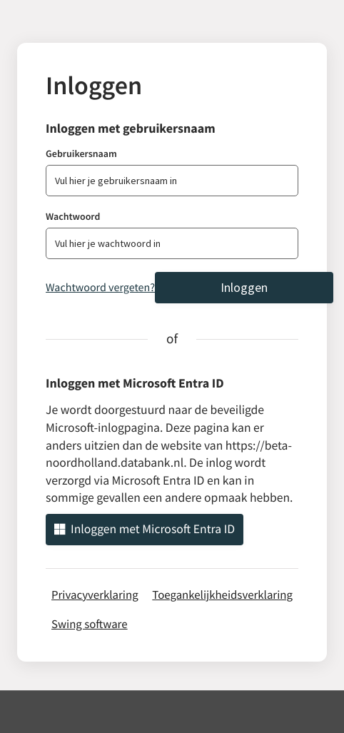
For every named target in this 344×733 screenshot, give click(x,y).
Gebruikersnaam (81, 153)
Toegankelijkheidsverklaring (222, 594)
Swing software (89, 624)
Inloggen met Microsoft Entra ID (144, 529)
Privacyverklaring (94, 594)
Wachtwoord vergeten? (100, 287)
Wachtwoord (73, 216)
